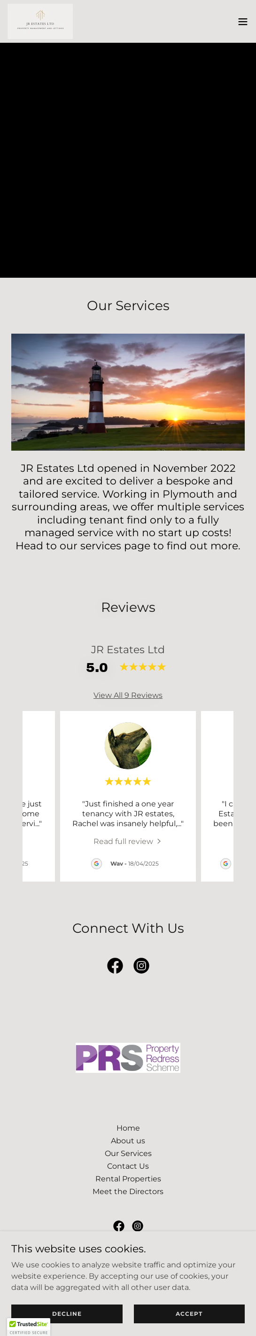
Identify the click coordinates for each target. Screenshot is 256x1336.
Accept (189, 1313)
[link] (40, 21)
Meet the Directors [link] (128, 1191)
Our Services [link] (128, 1153)
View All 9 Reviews (128, 695)
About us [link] (128, 1140)
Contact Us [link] (128, 1166)
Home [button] (128, 1128)
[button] (242, 21)
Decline (67, 1313)
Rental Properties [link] (128, 1178)
